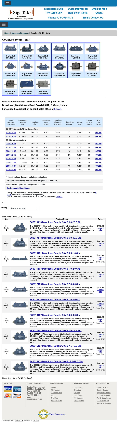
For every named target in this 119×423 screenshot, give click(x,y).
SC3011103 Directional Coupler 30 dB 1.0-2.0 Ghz (55, 268)
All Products (55, 390)
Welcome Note (56, 393)
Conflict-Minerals (103, 395)
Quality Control (102, 390)
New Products (56, 401)
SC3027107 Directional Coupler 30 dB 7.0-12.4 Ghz (55, 330)
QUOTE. (59, 197)
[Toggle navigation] (8, 3)
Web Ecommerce (57, 414)
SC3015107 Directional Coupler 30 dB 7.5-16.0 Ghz (55, 346)
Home (6, 33)
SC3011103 (11, 147)
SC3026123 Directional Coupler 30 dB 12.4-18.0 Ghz (56, 361)
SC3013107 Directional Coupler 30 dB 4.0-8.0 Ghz (55, 315)
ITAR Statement (103, 401)
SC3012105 (11, 151)
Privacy (77, 393)
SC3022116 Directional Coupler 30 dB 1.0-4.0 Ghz (55, 299)
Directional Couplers (20, 33)
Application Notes (104, 393)
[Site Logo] (21, 13)
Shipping (77, 390)
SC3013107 (11, 158)
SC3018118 (11, 132)
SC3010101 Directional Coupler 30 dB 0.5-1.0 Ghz (55, 253)
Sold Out (100, 261)
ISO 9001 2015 (102, 387)
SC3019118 (11, 136)
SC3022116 (11, 155)
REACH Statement (104, 403)
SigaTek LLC (19, 421)
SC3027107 (11, 162)
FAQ (52, 395)
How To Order (79, 401)
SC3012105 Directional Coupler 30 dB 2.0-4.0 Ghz (55, 284)
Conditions (78, 395)
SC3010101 (11, 144)
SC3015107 (11, 166)
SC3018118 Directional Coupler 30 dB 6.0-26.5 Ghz (55, 222)
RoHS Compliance (104, 398)
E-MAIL (58, 109)
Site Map (54, 398)
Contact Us (96, 17)
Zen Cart (36, 421)
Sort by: (4, 207)
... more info (100, 229)
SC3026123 (11, 169)
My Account (78, 398)
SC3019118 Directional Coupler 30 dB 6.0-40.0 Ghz (55, 238)
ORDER (98, 132)
